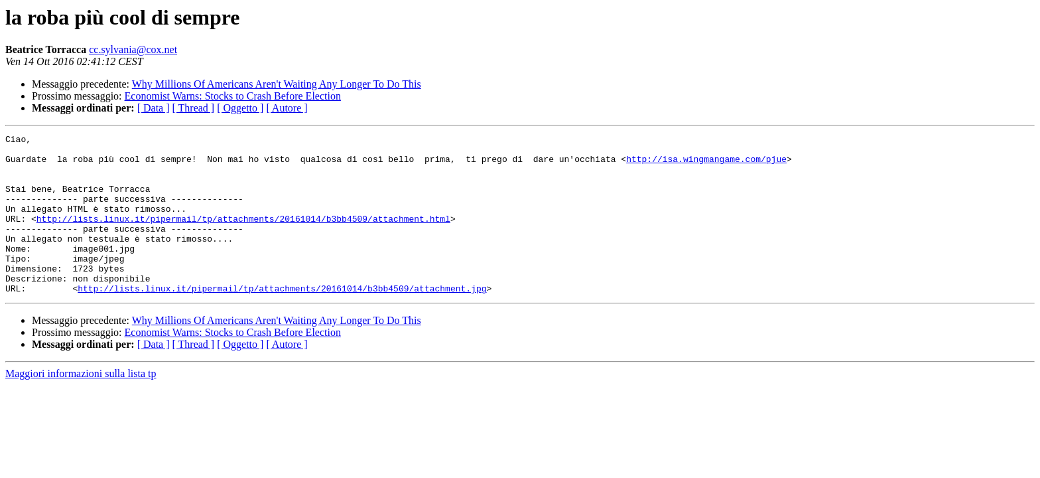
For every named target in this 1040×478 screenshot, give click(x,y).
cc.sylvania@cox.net (133, 49)
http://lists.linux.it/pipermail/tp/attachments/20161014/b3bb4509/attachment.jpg (282, 320)
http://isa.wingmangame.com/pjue (706, 165)
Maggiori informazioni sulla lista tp (81, 405)
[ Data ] (153, 108)
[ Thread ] (193, 108)
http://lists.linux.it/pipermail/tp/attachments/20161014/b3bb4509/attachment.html (243, 236)
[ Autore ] (286, 108)
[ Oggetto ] (240, 108)
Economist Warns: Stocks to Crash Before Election (233, 96)
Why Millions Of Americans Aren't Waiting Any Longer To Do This (276, 84)
